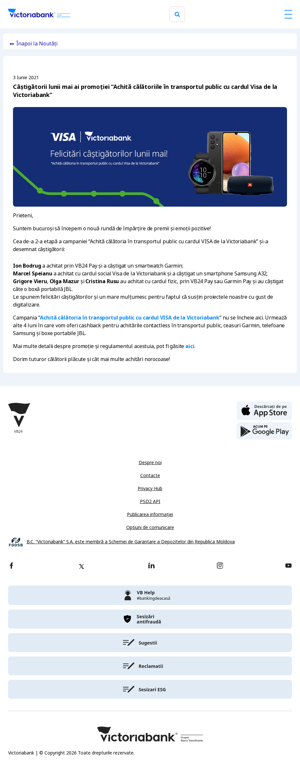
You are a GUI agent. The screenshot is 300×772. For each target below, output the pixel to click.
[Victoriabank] (39, 14)
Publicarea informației (150, 514)
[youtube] (288, 566)
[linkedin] (151, 566)
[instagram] (220, 566)
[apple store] (264, 410)
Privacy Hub (150, 488)
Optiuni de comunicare (150, 527)
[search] (177, 14)
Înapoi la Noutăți (36, 43)
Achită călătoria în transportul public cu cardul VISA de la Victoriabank (129, 317)
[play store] (264, 431)
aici (189, 346)
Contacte (150, 475)
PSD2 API (150, 501)
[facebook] (11, 566)
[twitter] (81, 566)
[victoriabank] (150, 595)
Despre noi (150, 462)
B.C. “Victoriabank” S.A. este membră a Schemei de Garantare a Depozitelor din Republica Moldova (131, 542)
